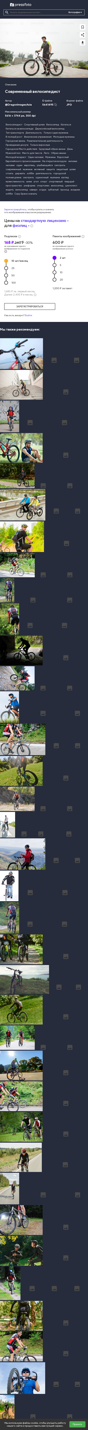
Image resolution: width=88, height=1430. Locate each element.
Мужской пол (13, 153)
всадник (75, 189)
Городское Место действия (21, 149)
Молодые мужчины (64, 136)
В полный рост (14, 136)
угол (36, 181)
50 (13, 275)
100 (13, 282)
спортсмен (43, 185)
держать (20, 173)
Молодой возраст (16, 157)
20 (61, 279)
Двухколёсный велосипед (49, 128)
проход (64, 189)
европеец (29, 165)
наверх (33, 189)
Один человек (36, 157)
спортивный (56, 181)
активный (39, 169)
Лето (46, 153)
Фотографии (74, 12)
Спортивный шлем (34, 124)
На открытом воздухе (54, 161)
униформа (29, 185)
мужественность (15, 181)
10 (19, 260)
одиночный (42, 177)
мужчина (27, 169)
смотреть (59, 165)
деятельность (44, 173)
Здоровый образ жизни (52, 149)
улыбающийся (45, 165)
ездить (10, 189)
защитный (62, 169)
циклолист (71, 185)
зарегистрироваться (30, 306)
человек (72, 161)
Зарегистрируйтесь (15, 209)
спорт (43, 181)
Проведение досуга (17, 145)
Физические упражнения (38, 136)
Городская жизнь (15, 140)
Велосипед (52, 124)
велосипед (57, 185)
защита (50, 169)
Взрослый (63, 157)
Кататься (66, 124)
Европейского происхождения (23, 161)
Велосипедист (14, 124)
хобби (30, 173)
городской (59, 173)
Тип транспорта (15, 132)
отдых (42, 189)
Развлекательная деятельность (45, 140)
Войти (28, 315)
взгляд (65, 177)
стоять (9, 173)
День (70, 149)
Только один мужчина (55, 132)
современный (13, 169)
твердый (69, 181)
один (19, 165)
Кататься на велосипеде (19, 128)
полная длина (13, 177)
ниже (29, 181)
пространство (14, 185)
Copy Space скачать (25, 193)
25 (12, 268)
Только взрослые (40, 145)
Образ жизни (58, 153)
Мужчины (50, 157)
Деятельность (34, 132)
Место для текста (32, 153)
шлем (73, 169)
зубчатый (53, 189)
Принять (77, 1424)
